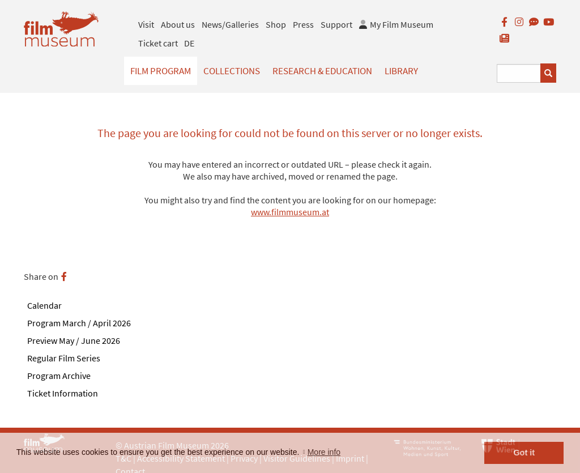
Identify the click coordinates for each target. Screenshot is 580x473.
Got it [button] (524, 452)
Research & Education (322, 71)
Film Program (160, 71)
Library (401, 71)
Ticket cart (158, 43)
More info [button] (324, 452)
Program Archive (59, 375)
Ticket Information (62, 393)
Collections (231, 71)
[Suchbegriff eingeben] (519, 73)
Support (336, 24)
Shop (276, 24)
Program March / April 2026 (79, 323)
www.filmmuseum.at (290, 212)
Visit (146, 24)
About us (178, 24)
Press (303, 24)
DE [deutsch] (189, 43)
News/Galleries (230, 24)
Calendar (44, 305)
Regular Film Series (63, 358)
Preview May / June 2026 (73, 340)
